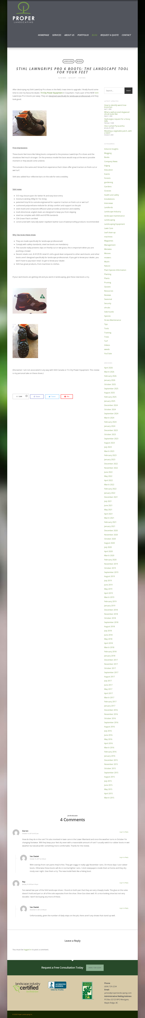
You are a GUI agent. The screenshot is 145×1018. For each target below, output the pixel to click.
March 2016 (109, 747)
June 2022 (108, 472)
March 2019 (109, 597)
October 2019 (110, 568)
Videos (107, 345)
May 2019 (108, 589)
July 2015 (108, 781)
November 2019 (111, 564)
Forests (107, 178)
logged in (28, 949)
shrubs (107, 307)
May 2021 (108, 509)
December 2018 (111, 610)
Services (56, 35)
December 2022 (111, 463)
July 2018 (108, 630)
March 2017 (109, 697)
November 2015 (111, 764)
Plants (107, 278)
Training (107, 332)
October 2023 (110, 434)
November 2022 (111, 468)
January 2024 (109, 426)
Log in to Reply (124, 832)
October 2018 (110, 618)
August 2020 (109, 543)
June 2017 (108, 685)
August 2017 (109, 676)
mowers (107, 257)
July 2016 (108, 731)
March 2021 (109, 518)
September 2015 (111, 772)
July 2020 (108, 547)
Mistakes (108, 249)
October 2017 (110, 668)
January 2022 (109, 493)
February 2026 (110, 376)
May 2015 (108, 789)
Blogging (108, 153)
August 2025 (109, 392)
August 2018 (109, 626)
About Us (69, 35)
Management (110, 245)
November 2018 (111, 614)
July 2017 (108, 680)
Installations (109, 199)
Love (22, 396)
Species (107, 316)
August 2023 (109, 443)
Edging (107, 165)
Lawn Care (108, 228)
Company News (110, 161)
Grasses (107, 190)
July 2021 (108, 501)
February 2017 (110, 701)
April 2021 (108, 514)
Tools (106, 328)
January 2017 (109, 706)
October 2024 (110, 409)
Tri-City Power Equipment (52, 93)
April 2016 (108, 743)
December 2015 (111, 760)
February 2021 (110, 522)
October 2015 (110, 768)
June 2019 (108, 584)
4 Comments (81, 78)
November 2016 (111, 714)
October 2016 (110, 718)
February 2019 (110, 601)
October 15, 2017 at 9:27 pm (30, 833)
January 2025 (109, 401)
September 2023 (111, 438)
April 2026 (108, 367)
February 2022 (110, 489)
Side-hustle (109, 312)
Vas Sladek (63, 78)
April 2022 (108, 480)
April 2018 (108, 643)
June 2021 (108, 505)
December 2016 (111, 710)
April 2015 (108, 793)
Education (108, 170)
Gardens (108, 186)
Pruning (107, 282)
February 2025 (110, 397)
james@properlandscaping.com (118, 993)
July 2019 (108, 580)
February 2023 (110, 455)
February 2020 (110, 559)
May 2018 (108, 639)
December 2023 (111, 430)
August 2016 (109, 726)
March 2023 (109, 451)
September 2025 (111, 388)
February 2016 (110, 751)
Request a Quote (109, 35)
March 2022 (109, 484)
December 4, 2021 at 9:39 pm (38, 910)
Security (107, 303)
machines (108, 236)
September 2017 (111, 672)
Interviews (108, 203)
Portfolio (83, 35)
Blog (94, 35)
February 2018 (110, 651)
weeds (107, 349)
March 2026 (109, 372)
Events (107, 174)
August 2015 (109, 777)
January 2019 (109, 605)
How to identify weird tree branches (115, 106)
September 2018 (111, 622)
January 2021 (109, 526)
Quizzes (107, 286)
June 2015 (108, 785)
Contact (126, 35)
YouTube (108, 353)
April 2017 (108, 693)
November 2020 (111, 534)
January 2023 (109, 459)
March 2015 (109, 797)
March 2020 (109, 555)
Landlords (108, 207)
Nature (107, 266)
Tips (106, 324)
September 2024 (111, 413)
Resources (108, 291)
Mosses (107, 253)
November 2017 (111, 664)
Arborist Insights (111, 149)
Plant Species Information (115, 270)
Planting (107, 274)
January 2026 (109, 380)
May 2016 (108, 739)
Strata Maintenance (112, 320)
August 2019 (109, 576)
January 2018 (109, 656)
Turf (106, 341)
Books (106, 157)
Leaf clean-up (110, 232)
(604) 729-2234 (94, 968)
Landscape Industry (112, 211)
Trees (106, 337)
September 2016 (111, 722)
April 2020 (108, 551)
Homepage (43, 35)
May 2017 (108, 689)
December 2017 (111, 660)
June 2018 (108, 635)
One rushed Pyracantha (114, 126)
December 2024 (111, 405)
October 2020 (110, 539)
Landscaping (68, 61)
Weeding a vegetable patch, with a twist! (118, 132)
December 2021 (111, 497)
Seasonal (108, 299)
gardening (108, 182)
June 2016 (108, 735)
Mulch (106, 261)
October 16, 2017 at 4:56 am (38, 859)
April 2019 (108, 593)
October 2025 (110, 384)
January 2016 (109, 756)
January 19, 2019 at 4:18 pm (30, 884)
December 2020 (111, 530)
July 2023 (108, 447)
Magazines (108, 240)
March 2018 (109, 647)
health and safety (111, 195)
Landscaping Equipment (114, 224)
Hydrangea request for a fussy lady (117, 120)
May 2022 (108, 476)
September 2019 (111, 572)
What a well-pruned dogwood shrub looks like (116, 113)
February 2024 (110, 422)
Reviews (79, 61)
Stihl (96, 93)
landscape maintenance (114, 216)
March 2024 (109, 417)
